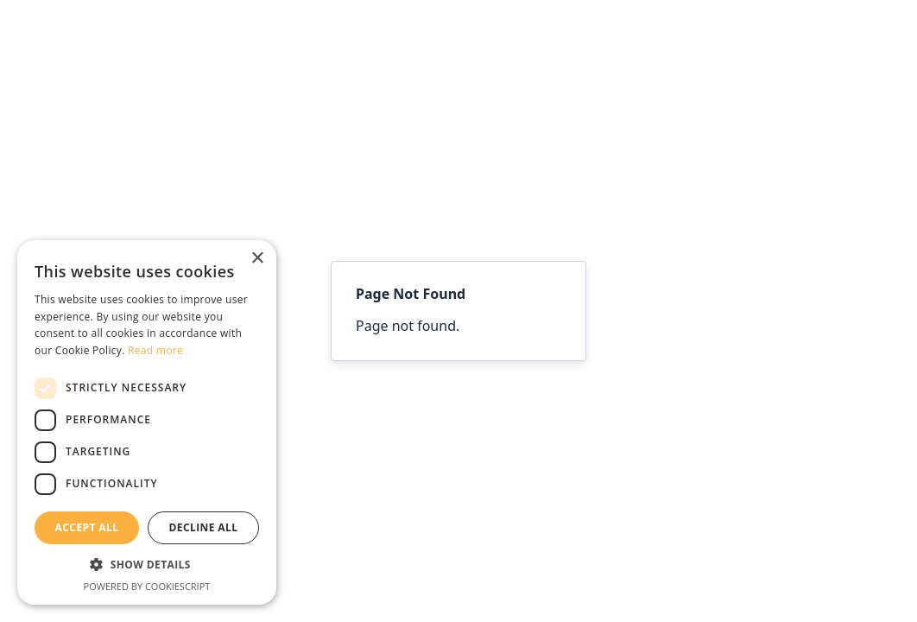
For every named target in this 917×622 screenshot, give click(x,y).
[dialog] (146, 422)
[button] (147, 565)
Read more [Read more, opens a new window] (155, 350)
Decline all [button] (203, 527)
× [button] (256, 258)
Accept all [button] (87, 527)
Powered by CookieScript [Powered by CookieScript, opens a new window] (147, 586)
